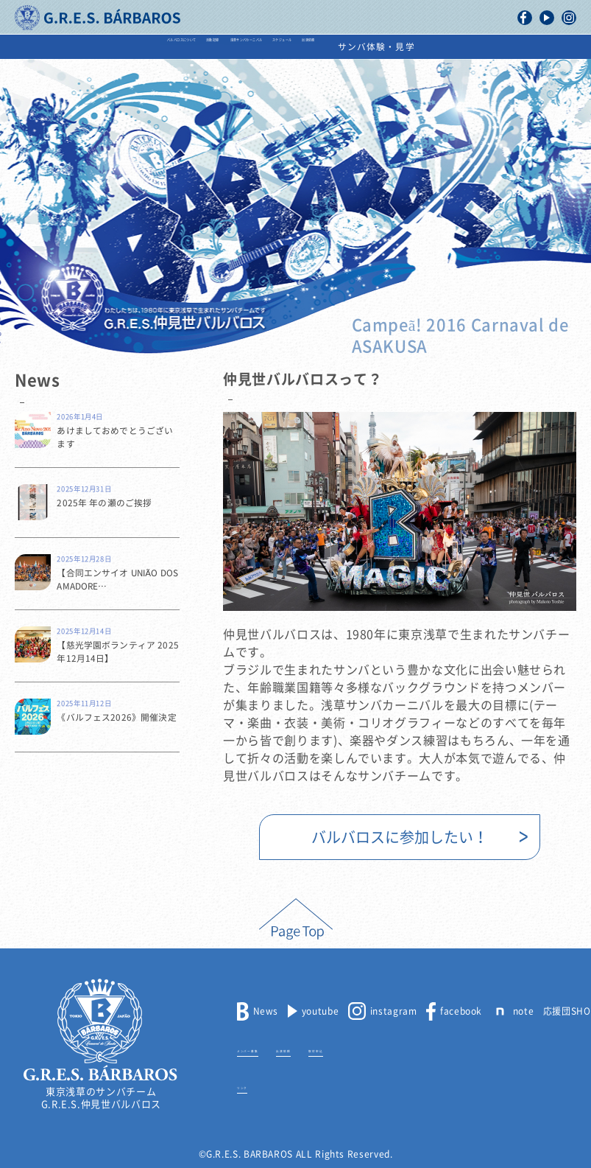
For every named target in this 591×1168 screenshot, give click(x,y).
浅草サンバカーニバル (254, 47)
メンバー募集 (265, 1048)
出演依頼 (441, 47)
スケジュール (362, 47)
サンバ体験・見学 (533, 47)
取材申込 (386, 1048)
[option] (399, 511)
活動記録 (156, 47)
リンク (251, 1085)
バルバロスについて (62, 47)
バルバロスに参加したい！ (399, 837)
